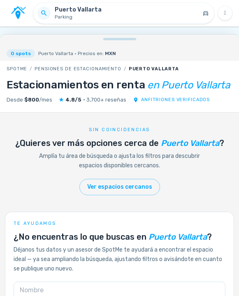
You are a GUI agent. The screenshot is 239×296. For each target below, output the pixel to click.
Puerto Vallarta (154, 69)
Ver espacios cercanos (119, 186)
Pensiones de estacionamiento (78, 69)
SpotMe (17, 69)
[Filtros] (225, 13)
